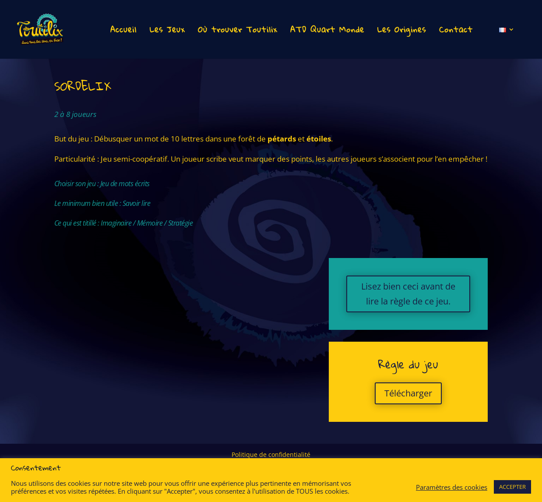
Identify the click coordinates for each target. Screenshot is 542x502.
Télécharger (408, 393)
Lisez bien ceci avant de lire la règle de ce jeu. (408, 293)
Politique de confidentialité (271, 455)
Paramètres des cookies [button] (451, 487)
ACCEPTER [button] (512, 487)
